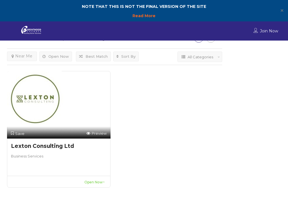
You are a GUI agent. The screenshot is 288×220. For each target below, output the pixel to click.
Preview (96, 133)
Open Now (55, 56)
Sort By (126, 56)
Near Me (22, 56)
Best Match (93, 56)
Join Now (269, 31)
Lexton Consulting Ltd (42, 146)
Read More (144, 15)
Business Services (27, 156)
